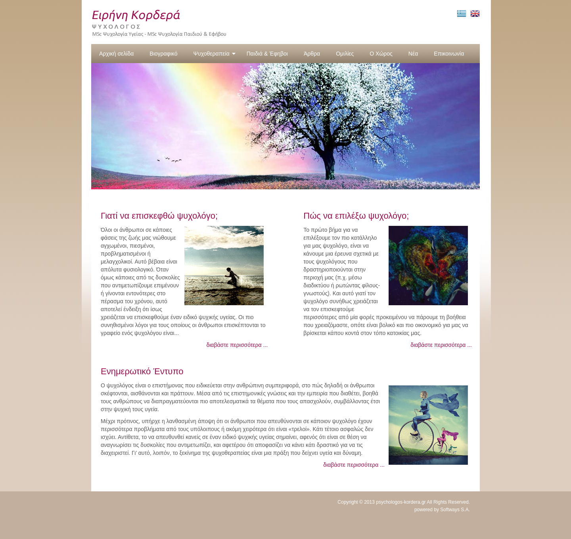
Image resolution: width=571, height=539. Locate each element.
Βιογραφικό (163, 53)
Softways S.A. (455, 509)
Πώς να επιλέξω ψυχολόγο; (356, 216)
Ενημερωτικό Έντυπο (142, 371)
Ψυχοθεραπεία (214, 53)
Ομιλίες (345, 53)
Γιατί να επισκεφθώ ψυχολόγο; (159, 216)
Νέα (413, 53)
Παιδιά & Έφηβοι (267, 53)
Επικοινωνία (449, 53)
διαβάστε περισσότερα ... (237, 345)
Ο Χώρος (381, 53)
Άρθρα (312, 53)
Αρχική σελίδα (116, 53)
